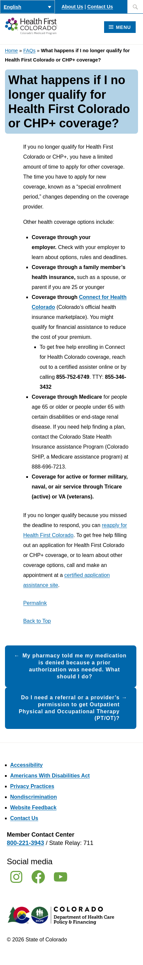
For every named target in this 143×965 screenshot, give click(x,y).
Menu (123, 27)
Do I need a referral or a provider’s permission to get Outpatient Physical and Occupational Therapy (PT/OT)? (69, 708)
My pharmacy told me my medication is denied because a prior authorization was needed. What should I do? (74, 666)
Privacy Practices (32, 786)
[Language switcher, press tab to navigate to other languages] (27, 6)
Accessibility (26, 765)
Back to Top (37, 621)
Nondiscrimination (33, 797)
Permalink (35, 603)
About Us (72, 6)
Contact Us (100, 6)
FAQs (29, 50)
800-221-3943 (25, 843)
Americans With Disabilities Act (50, 775)
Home (11, 50)
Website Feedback (33, 807)
